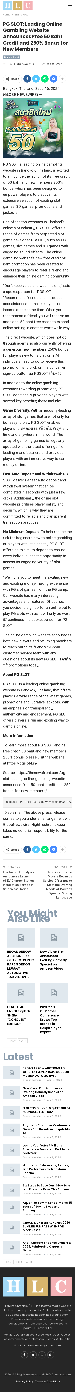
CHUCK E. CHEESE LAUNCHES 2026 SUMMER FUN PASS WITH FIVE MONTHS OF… (46, 1226)
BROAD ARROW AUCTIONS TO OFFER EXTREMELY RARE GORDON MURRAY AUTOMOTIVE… (46, 1072)
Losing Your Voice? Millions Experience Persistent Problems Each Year (46, 1149)
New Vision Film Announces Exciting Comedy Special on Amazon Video (43, 1092)
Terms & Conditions (48, 1381)
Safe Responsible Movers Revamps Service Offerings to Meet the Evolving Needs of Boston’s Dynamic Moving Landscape (57, 884)
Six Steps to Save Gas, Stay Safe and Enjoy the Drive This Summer (46, 1187)
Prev (12, 1040)
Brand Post (11, 57)
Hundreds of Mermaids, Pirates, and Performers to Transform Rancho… (46, 1169)
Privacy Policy (24, 1381)
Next (22, 1040)
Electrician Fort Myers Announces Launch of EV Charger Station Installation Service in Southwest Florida (18, 880)
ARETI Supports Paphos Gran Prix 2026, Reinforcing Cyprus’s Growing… (47, 1246)
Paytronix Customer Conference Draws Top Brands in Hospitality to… (46, 1129)
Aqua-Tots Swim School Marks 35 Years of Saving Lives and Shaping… (47, 1206)
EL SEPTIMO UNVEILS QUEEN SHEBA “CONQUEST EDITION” (46, 1110)
